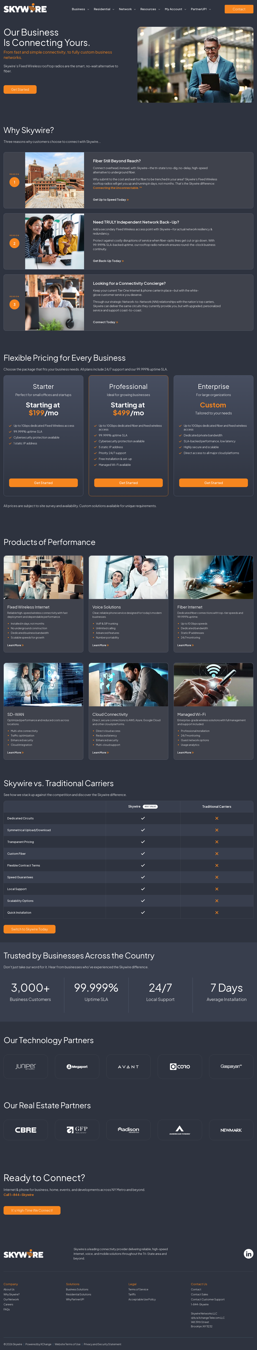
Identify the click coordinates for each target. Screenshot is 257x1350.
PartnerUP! (199, 9)
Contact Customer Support (208, 1299)
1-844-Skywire (200, 1304)
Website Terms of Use (67, 1344)
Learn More (15, 645)
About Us (9, 1289)
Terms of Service (138, 1289)
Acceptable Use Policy (142, 1299)
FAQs (7, 1309)
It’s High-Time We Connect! (32, 1210)
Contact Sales (199, 1294)
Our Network (11, 1299)
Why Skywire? (12, 1294)
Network (125, 9)
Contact (239, 9)
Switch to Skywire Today (29, 929)
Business (78, 9)
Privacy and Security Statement (102, 1344)
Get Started (20, 89)
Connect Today (105, 322)
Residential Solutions (78, 1294)
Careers (8, 1304)
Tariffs (132, 1294)
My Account (173, 9)
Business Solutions (77, 1289)
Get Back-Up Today (108, 261)
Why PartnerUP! (75, 1299)
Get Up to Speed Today (111, 199)
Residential (102, 9)
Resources (148, 9)
